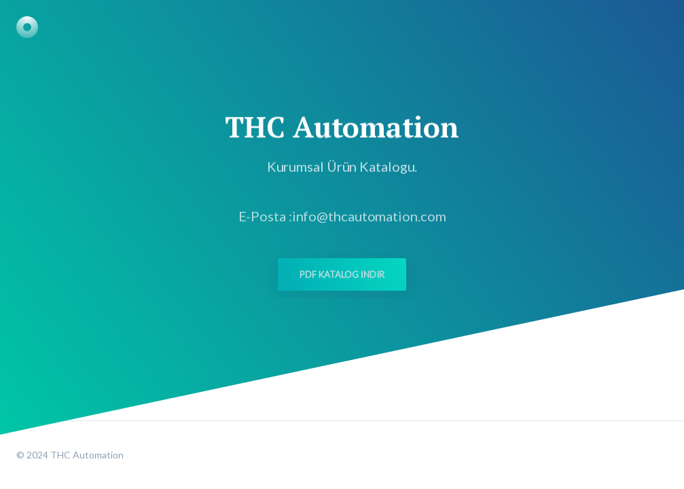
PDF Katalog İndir (342, 277)
